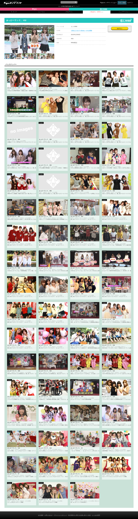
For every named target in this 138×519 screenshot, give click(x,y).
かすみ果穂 (89, 30)
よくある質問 (96, 515)
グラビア (69, 12)
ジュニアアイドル (124, 12)
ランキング (14, 12)
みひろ (78, 30)
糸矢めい (82, 30)
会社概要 (40, 515)
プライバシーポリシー (60, 515)
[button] (52, 26)
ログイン (120, 27)
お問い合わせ (48, 515)
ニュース (41, 12)
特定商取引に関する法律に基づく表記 (79, 515)
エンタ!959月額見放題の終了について (69, 6)
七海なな (73, 30)
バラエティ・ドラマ (96, 12)
